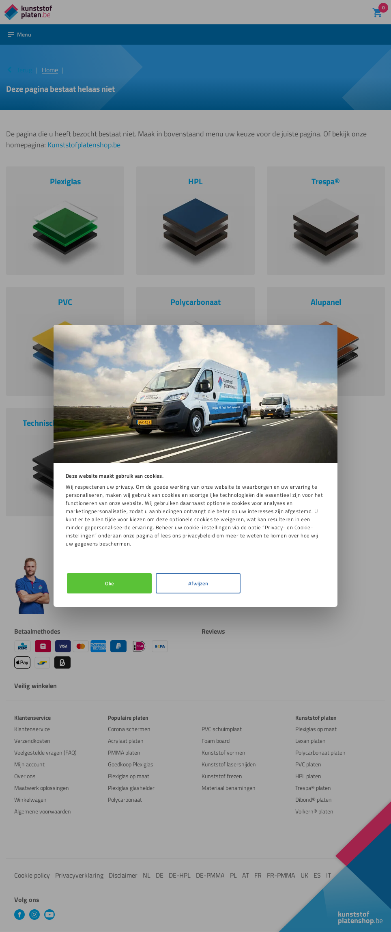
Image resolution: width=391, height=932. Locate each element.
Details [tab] (194, 583)
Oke (107, 583)
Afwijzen (280, 583)
